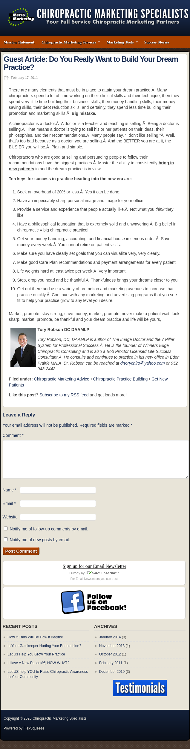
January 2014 (110, 637)
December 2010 (112, 672)
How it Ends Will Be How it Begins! (35, 637)
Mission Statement (19, 42)
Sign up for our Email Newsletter (94, 566)
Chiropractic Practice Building (120, 379)
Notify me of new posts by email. (40, 539)
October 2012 (110, 654)
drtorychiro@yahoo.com (142, 363)
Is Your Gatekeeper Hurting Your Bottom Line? (44, 646)
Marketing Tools (120, 42)
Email (9, 503)
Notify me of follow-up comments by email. (49, 529)
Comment (13, 435)
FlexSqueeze (34, 728)
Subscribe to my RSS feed (63, 394)
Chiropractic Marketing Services (69, 42)
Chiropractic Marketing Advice (61, 379)
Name (10, 490)
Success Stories (156, 42)
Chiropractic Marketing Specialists (60, 718)
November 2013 (112, 646)
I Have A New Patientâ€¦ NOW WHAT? (38, 663)
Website (10, 517)
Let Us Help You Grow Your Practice (36, 654)
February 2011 (110, 663)
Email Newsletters (88, 578)
